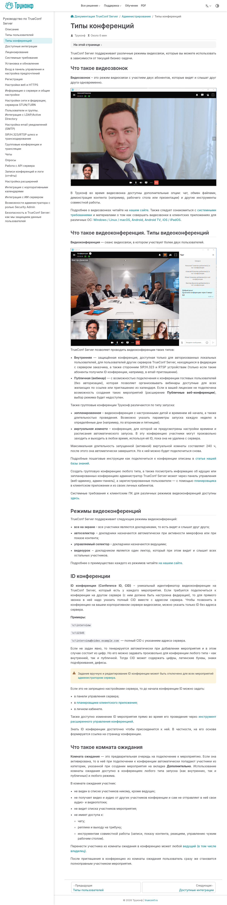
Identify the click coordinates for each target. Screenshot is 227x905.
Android (137, 220)
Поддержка (112, 6)
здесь (75, 498)
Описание (12, 29)
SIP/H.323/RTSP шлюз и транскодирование (21, 137)
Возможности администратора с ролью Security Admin (27, 205)
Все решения (90, 6)
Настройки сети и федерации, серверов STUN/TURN (25, 103)
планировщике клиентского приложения (107, 702)
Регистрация (14, 79)
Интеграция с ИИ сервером (24, 197)
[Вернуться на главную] (20, 5)
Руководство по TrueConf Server (22, 21)
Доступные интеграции (21, 46)
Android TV (153, 220)
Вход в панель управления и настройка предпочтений (24, 71)
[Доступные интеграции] (178, 887)
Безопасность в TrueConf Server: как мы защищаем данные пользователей (27, 217)
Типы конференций (18, 40)
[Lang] (209, 6)
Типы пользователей (19, 35)
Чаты (8, 154)
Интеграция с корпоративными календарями (26, 189)
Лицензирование (16, 52)
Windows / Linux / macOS (111, 220)
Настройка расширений (21, 181)
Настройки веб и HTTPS (21, 85)
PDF (143, 5)
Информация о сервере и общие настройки (27, 93)
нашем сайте (138, 210)
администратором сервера (96, 677)
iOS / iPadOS (171, 220)
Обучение (131, 5)
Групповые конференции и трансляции (23, 146)
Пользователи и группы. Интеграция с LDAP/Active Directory (23, 115)
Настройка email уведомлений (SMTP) (26, 127)
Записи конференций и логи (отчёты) (24, 174)
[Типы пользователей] (106, 887)
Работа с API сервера (20, 165)
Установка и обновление (22, 63)
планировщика (205, 481)
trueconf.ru (151, 900)
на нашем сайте (170, 563)
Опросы (10, 160)
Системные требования (21, 57)
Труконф (80, 35)
